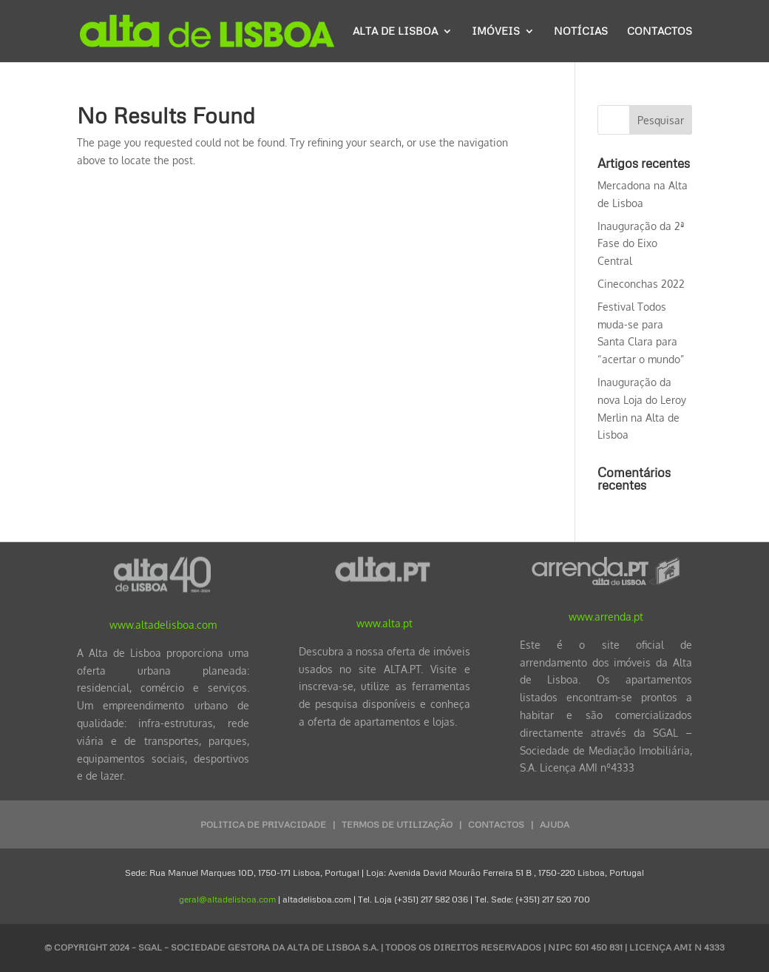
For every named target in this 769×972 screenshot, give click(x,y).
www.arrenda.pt (606, 616)
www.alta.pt (384, 623)
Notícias (581, 31)
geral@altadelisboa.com (227, 899)
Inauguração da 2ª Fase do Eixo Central (641, 244)
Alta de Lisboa (395, 31)
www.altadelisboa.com (163, 624)
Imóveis (496, 31)
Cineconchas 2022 (641, 283)
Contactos (659, 31)
